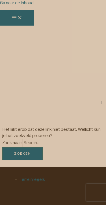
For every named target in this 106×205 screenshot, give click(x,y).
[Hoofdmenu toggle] (17, 18)
